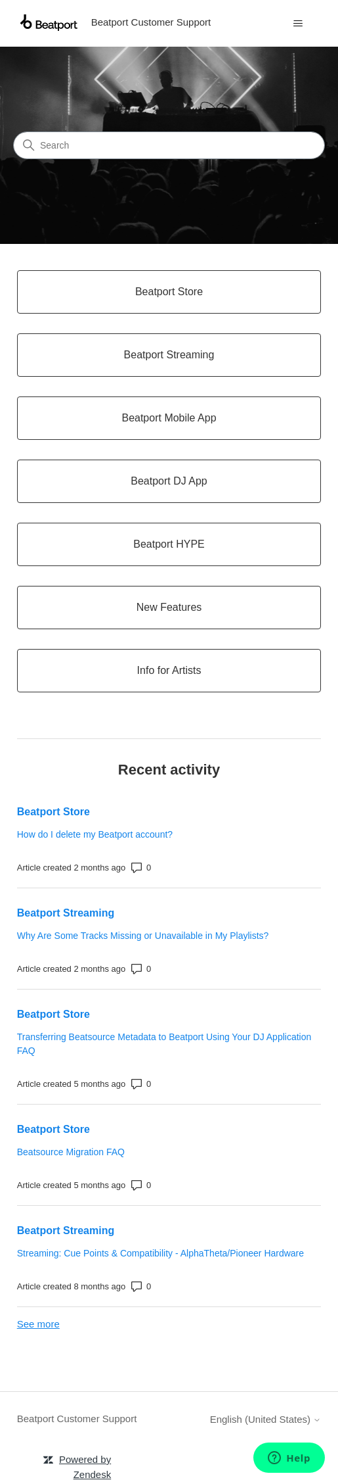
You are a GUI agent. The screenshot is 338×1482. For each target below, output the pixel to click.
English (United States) (266, 1419)
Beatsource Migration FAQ (71, 1152)
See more (38, 1323)
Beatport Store (53, 811)
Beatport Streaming (65, 913)
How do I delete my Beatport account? (95, 834)
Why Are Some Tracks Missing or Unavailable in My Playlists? (143, 935)
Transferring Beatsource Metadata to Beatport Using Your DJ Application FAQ (164, 1044)
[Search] (169, 145)
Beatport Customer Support (77, 1418)
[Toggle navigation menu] (297, 23)
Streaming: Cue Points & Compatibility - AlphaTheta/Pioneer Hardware (160, 1253)
